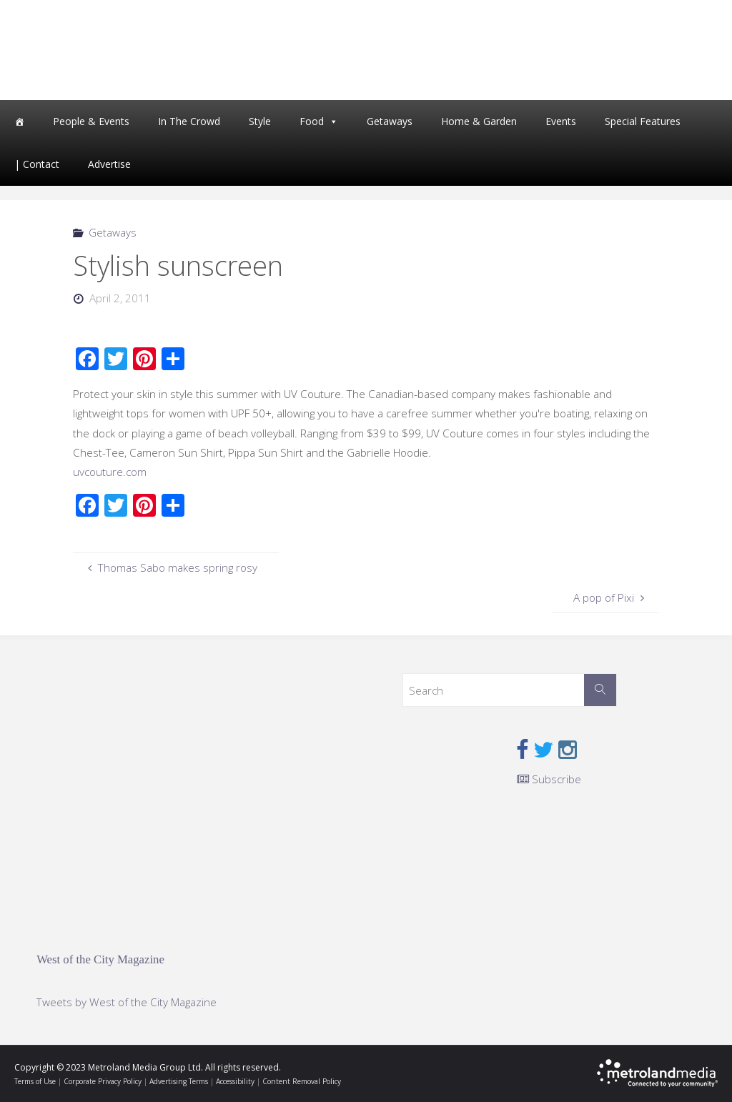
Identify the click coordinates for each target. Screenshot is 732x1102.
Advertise (109, 164)
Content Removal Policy (301, 1081)
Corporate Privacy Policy (103, 1081)
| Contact (36, 164)
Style (260, 121)
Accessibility (235, 1081)
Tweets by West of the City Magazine (126, 1002)
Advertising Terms (178, 1081)
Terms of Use (35, 1081)
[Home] (19, 121)
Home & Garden (479, 121)
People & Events (91, 121)
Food (312, 121)
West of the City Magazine (100, 959)
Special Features (643, 121)
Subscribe (549, 779)
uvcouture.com (110, 472)
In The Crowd (189, 121)
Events (560, 121)
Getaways (389, 121)
